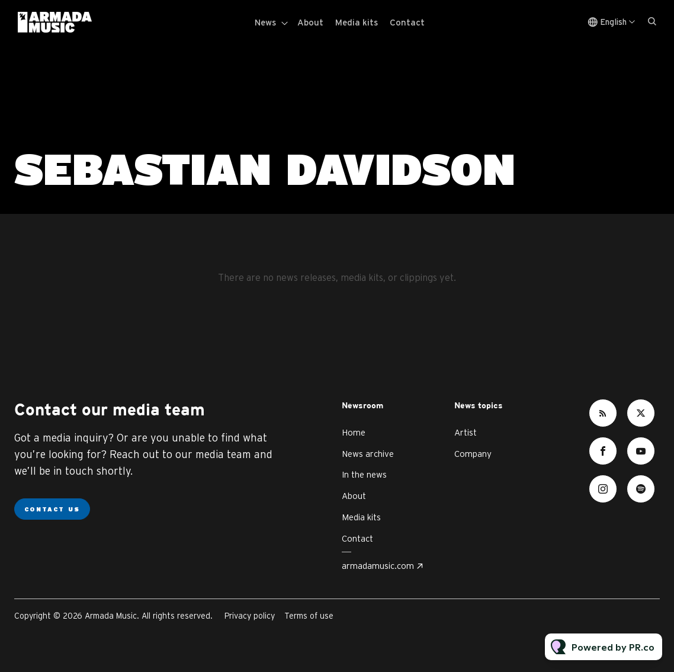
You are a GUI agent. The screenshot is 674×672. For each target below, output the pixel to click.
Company (473, 454)
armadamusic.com (378, 566)
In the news (364, 474)
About (310, 22)
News (265, 22)
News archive (368, 454)
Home (353, 432)
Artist (465, 432)
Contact (407, 22)
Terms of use (308, 615)
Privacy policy (249, 615)
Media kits (356, 22)
